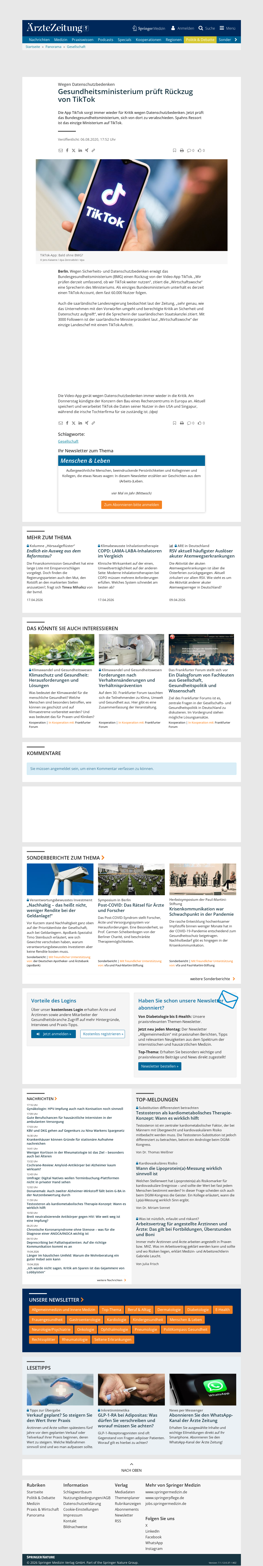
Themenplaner (127, 1498)
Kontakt (70, 1521)
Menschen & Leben (186, 1320)
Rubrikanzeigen (128, 1504)
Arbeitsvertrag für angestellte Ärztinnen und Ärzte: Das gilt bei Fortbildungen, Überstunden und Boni (183, 1230)
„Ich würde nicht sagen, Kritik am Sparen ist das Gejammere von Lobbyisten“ (75, 1271)
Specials (124, 40)
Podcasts (105, 40)
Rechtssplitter (43, 1340)
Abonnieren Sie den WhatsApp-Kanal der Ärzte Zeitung (201, 1418)
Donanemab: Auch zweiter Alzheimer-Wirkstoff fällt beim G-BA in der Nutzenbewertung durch (76, 1193)
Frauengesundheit (47, 1320)
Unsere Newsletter (54, 1300)
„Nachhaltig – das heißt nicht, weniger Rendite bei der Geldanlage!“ (57, 911)
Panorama (35, 1515)
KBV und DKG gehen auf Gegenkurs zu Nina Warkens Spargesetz (75, 1131)
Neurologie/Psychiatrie (51, 1330)
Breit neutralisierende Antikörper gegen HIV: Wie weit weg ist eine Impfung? (73, 1219)
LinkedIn (152, 1531)
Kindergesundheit (148, 1320)
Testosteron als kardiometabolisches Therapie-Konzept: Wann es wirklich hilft (76, 1206)
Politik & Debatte (200, 40)
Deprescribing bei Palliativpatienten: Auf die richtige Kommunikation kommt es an (66, 1245)
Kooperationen (148, 40)
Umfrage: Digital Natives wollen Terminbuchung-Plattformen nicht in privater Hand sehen (73, 1181)
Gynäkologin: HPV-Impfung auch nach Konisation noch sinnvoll (75, 1109)
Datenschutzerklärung (82, 1504)
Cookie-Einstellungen (81, 1509)
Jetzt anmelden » (53, 1034)
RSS (118, 1521)
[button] (226, 28)
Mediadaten (125, 1492)
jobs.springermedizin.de (165, 1504)
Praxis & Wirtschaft (43, 1509)
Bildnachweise (75, 1527)
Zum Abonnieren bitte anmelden (131, 505)
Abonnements (127, 1509)
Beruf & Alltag (139, 1310)
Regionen (174, 40)
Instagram (154, 1549)
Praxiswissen (82, 40)
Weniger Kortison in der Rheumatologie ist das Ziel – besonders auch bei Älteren (75, 1155)
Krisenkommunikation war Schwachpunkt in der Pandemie (201, 912)
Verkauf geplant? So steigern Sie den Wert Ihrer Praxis (59, 1418)
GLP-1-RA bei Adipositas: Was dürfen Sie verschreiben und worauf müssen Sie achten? (127, 1421)
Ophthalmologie (114, 1330)
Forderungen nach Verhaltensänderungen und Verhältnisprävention (127, 681)
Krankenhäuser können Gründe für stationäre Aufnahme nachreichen (70, 1142)
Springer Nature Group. (121, 1563)
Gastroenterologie (84, 1320)
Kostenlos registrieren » (103, 1034)
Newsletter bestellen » (159, 1066)
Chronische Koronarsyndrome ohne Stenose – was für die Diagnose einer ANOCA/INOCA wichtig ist (71, 1232)
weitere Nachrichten (112, 1281)
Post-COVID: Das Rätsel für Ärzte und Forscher (131, 908)
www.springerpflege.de (164, 1498)
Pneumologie (146, 1330)
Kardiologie (116, 1320)
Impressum (73, 1515)
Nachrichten (39, 40)
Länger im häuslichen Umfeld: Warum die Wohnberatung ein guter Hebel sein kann (73, 1258)
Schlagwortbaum (77, 1492)
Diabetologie (198, 1310)
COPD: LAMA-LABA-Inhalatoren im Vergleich (130, 554)
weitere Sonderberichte (213, 979)
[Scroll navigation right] (236, 40)
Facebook (153, 1537)
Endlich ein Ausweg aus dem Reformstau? (54, 554)
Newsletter (124, 1515)
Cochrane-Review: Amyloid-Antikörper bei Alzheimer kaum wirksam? (71, 1168)
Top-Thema (111, 1310)
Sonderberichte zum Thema (63, 858)
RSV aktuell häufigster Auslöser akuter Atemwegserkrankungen (202, 554)
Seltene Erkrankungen (112, 1340)
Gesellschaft (68, 441)
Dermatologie (169, 1310)
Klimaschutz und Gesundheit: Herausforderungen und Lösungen (59, 681)
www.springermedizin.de (166, 1492)
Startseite (35, 1492)
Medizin (60, 40)
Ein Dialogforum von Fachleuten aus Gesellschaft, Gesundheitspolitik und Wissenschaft (201, 683)
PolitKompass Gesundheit (185, 1330)
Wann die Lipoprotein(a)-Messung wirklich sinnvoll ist (179, 1171)
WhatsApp (154, 1543)
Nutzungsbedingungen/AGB (86, 1498)
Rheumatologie (75, 1340)
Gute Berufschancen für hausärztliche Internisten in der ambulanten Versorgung (69, 1120)
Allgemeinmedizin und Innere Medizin (63, 1310)
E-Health (222, 1310)
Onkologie (85, 1330)
